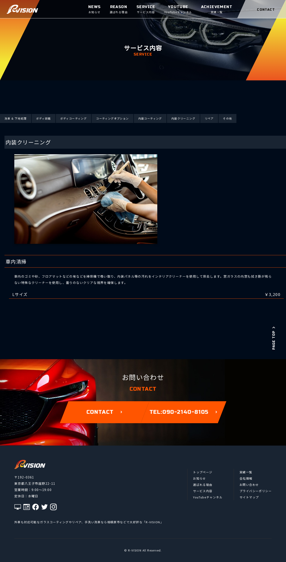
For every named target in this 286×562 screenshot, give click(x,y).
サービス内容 (202, 491)
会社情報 (246, 478)
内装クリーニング (183, 118)
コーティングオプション (112, 118)
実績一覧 (246, 472)
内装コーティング (150, 118)
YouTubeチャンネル (208, 497)
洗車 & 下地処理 (15, 118)
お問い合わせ (249, 485)
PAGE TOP (274, 338)
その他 (227, 118)
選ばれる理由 (202, 485)
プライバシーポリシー (256, 491)
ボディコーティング (73, 118)
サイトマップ (249, 497)
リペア (209, 118)
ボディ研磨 (43, 118)
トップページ (202, 472)
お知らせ (199, 478)
